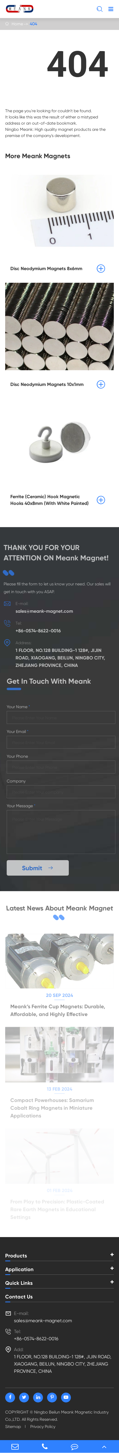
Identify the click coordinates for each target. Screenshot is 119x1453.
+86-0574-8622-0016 (34, 631)
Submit (41, 868)
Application (19, 1269)
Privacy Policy (42, 1426)
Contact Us (19, 1297)
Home (17, 23)
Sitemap (13, 1426)
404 (33, 23)
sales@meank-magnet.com (41, 611)
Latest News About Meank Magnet (59, 910)
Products (16, 1256)
